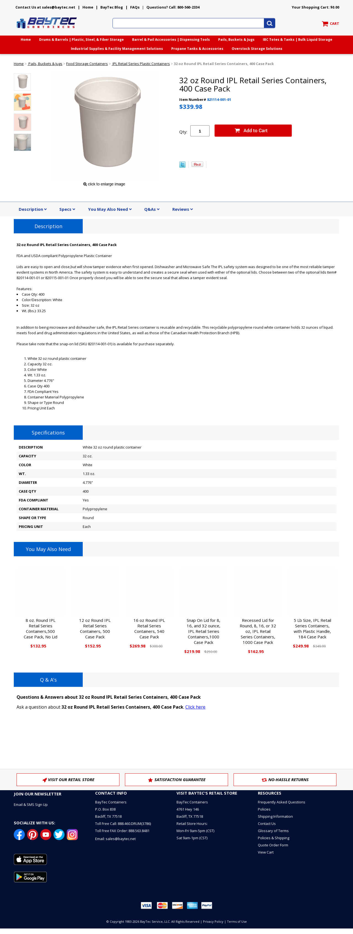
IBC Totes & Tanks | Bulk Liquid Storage (297, 39)
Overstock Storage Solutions (257, 48)
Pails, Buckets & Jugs (236, 39)
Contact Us (267, 823)
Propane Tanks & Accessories (197, 48)
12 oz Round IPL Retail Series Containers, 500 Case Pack (95, 628)
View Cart (266, 852)
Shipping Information (275, 816)
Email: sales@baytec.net (115, 838)
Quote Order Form (273, 845)
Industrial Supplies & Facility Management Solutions (117, 48)
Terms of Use (237, 921)
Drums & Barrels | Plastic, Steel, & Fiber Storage (81, 39)
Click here (195, 707)
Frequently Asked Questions (281, 802)
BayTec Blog (111, 7)
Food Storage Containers (87, 63)
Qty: (183, 131)
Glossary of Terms (273, 830)
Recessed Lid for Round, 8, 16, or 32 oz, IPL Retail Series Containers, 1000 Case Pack (258, 631)
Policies (264, 809)
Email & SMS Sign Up (31, 804)
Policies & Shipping (273, 837)
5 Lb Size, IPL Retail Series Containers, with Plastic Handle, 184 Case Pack (312, 628)
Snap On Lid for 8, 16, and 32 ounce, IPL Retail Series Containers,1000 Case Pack (203, 631)
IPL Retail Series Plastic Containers (141, 63)
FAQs (135, 7)
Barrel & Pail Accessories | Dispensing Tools (171, 39)
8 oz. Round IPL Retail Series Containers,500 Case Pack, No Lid (40, 628)
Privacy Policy (213, 921)
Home (87, 7)
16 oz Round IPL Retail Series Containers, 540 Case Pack (149, 628)
